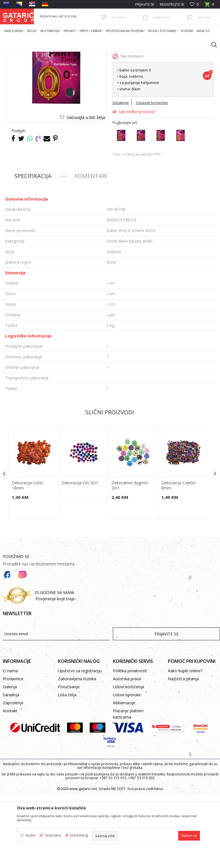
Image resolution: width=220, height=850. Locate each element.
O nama (10, 726)
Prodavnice (13, 734)
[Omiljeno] (194, 4)
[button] (211, 44)
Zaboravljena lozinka (77, 734)
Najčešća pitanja (183, 734)
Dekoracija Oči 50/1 (79, 538)
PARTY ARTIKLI (96, 55)
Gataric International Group (25, 55)
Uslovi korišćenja (128, 742)
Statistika (53, 835)
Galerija (10, 742)
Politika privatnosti (130, 726)
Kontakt (10, 766)
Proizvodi (59, 55)
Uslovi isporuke (127, 750)
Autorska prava (127, 734)
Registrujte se (172, 4)
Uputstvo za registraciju (80, 726)
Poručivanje (69, 742)
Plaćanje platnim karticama (128, 769)
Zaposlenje (13, 758)
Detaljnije (120, 158)
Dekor (76, 55)
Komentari (90, 231)
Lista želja (67, 750)
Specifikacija (33, 231)
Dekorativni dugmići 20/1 (129, 540)
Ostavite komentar (151, 158)
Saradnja (11, 750)
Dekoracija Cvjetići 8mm (177, 540)
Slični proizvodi (109, 467)
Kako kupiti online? (185, 726)
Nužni (30, 835)
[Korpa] (209, 6)
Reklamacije (124, 758)
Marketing (79, 835)
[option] (33, 528)
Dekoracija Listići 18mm (27, 540)
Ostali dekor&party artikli (132, 55)
